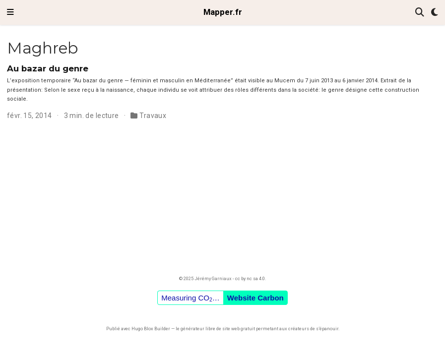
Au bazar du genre (47, 68)
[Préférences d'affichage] (434, 12)
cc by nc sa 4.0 (250, 278)
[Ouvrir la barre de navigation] (10, 12)
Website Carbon (255, 298)
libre (210, 328)
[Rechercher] (419, 12)
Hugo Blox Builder (150, 328)
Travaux (152, 115)
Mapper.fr (222, 12)
